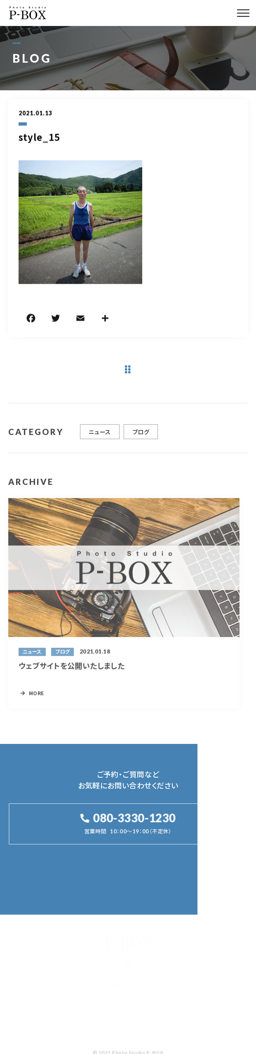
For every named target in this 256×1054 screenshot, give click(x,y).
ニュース (100, 435)
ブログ (140, 435)
